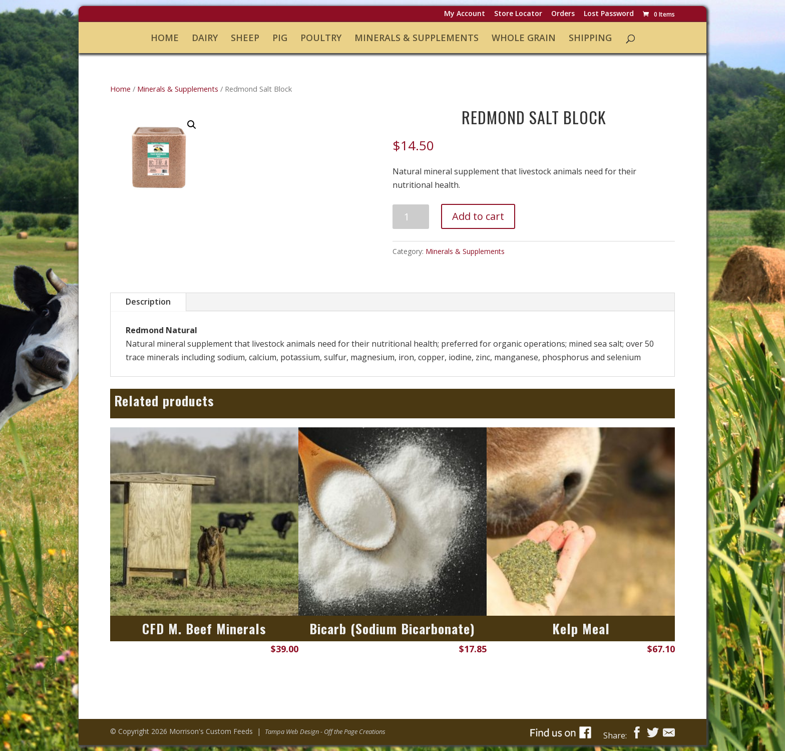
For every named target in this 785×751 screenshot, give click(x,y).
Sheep (245, 38)
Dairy (205, 38)
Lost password (609, 14)
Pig (279, 38)
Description (148, 301)
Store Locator (518, 14)
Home (165, 38)
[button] (192, 125)
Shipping (590, 38)
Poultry (320, 38)
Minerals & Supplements (416, 38)
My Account (464, 14)
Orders (563, 14)
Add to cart (478, 216)
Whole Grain (524, 38)
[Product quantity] (410, 216)
